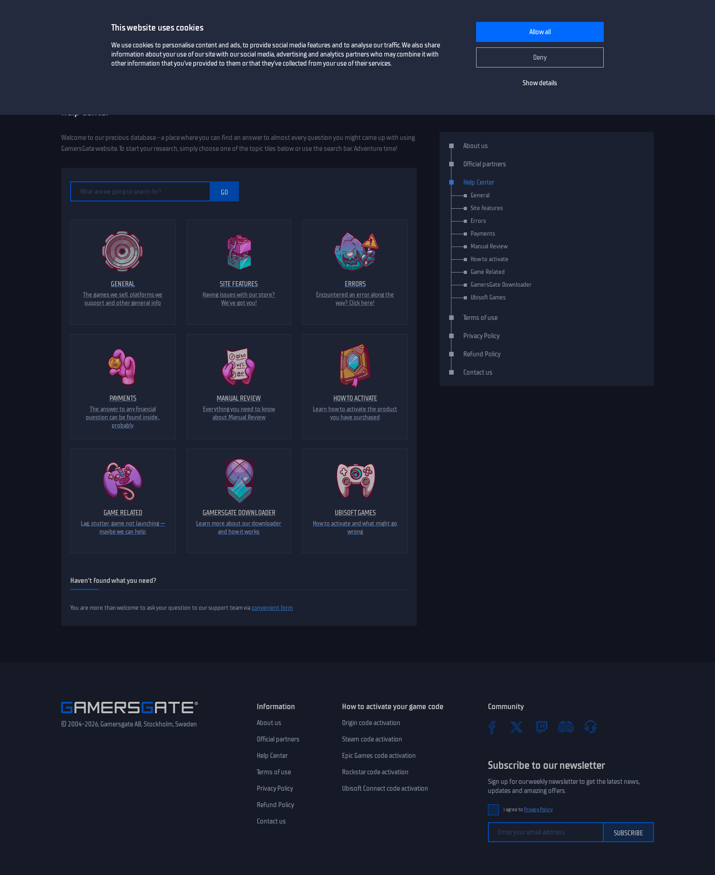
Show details (540, 83)
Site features (487, 208)
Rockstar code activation (375, 772)
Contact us (477, 372)
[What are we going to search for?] (140, 191)
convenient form (272, 608)
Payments (483, 233)
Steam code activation (372, 739)
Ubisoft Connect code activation (385, 788)
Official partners (484, 164)
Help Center (478, 182)
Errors (478, 221)
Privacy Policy (481, 335)
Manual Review (489, 246)
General (480, 195)
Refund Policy (482, 354)
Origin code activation (371, 722)
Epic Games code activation (379, 755)
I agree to (528, 809)
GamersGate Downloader (501, 284)
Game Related (488, 272)
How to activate (489, 259)
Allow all (540, 31)
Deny (540, 57)
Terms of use (480, 317)
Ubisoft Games (488, 297)
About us (475, 145)
